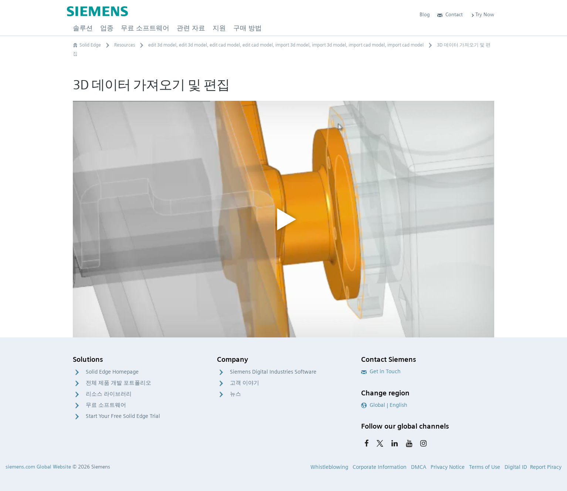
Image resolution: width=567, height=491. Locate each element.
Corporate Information (380, 467)
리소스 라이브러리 (109, 394)
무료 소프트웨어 (106, 405)
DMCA (418, 467)
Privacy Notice (448, 467)
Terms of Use (484, 467)
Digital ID (516, 467)
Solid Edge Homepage (112, 371)
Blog (425, 14)
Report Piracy (545, 467)
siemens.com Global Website (38, 467)
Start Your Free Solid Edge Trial (123, 416)
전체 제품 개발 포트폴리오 (118, 383)
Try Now (482, 14)
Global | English (384, 405)
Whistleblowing (329, 467)
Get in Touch (381, 371)
